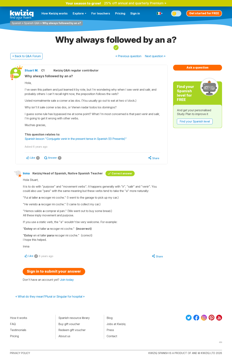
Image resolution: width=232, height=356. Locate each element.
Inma (26, 173)
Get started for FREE (204, 13)
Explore (79, 13)
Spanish (16, 23)
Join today (67, 279)
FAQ (13, 324)
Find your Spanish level (195, 121)
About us (64, 336)
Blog (110, 318)
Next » (155, 56)
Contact (112, 336)
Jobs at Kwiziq (116, 324)
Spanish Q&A (32, 23)
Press (110, 330)
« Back (26, 56)
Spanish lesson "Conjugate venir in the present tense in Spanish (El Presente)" (76, 139)
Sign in (135, 13)
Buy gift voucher (69, 324)
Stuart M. (31, 70)
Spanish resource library (74, 318)
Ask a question (197, 67)
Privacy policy (20, 353)
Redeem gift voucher (72, 330)
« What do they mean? (30, 296)
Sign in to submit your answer (54, 271)
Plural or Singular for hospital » (65, 296)
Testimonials (18, 330)
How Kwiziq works (55, 13)
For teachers (100, 13)
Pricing (120, 13)
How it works (18, 318)
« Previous (128, 56)
